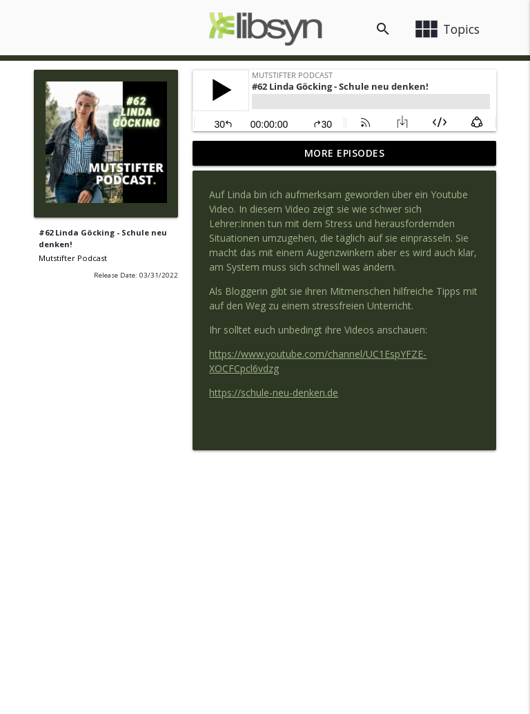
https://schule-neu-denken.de (273, 392)
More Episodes (344, 153)
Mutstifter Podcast (73, 258)
